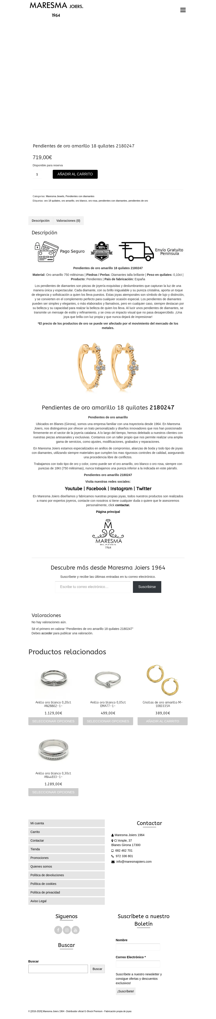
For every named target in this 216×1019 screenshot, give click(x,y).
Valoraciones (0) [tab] (68, 220)
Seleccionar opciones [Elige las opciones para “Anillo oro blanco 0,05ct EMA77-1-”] (108, 721)
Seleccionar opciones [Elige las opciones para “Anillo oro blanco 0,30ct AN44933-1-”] (53, 792)
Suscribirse (147, 587)
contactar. (122, 505)
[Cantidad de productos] (37, 174)
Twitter (143, 488)
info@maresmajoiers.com (131, 861)
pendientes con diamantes (113, 200)
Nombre (122, 940)
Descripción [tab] (41, 220)
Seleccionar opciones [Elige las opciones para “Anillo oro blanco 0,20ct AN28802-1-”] (53, 721)
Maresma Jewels (55, 196)
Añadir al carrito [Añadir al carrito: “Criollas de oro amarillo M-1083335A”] (162, 721)
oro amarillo (68, 200)
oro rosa (92, 200)
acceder (47, 633)
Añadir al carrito (75, 174)
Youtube (73, 488)
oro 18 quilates (52, 200)
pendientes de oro (138, 200)
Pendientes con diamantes (80, 196)
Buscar (33, 961)
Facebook (96, 488)
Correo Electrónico (131, 957)
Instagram (121, 488)
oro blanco (81, 200)
